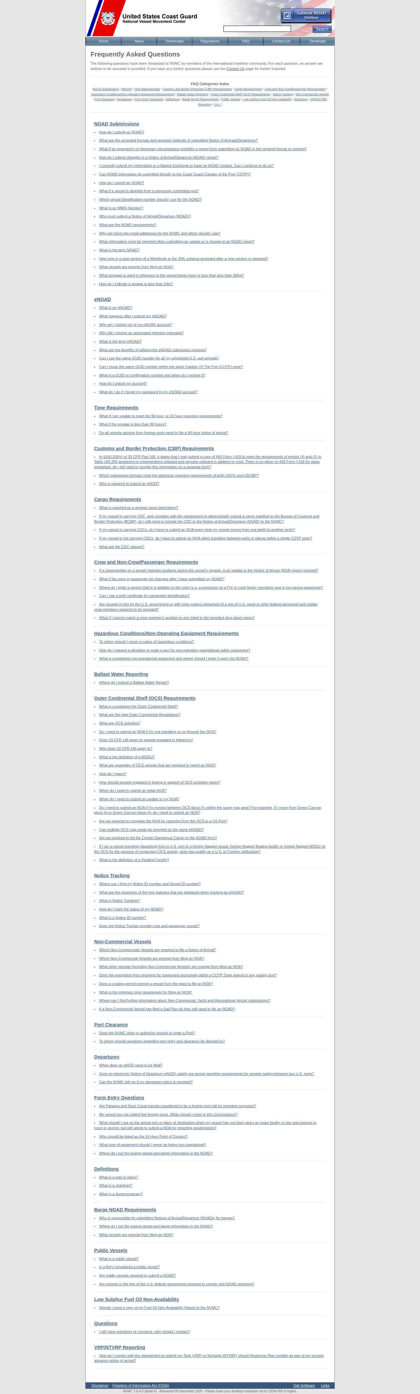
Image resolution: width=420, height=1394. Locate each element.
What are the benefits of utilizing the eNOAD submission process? (152, 350)
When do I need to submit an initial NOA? (132, 790)
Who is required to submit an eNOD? (129, 484)
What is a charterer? (115, 1185)
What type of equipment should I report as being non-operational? (152, 1145)
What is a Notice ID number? (122, 918)
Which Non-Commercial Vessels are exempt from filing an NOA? (151, 958)
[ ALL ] (218, 104)
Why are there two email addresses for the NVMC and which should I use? (159, 233)
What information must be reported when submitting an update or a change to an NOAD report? (176, 241)
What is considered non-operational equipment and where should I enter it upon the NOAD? (173, 658)
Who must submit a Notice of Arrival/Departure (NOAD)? (145, 216)
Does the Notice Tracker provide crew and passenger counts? (149, 926)
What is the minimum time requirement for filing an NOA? (145, 992)
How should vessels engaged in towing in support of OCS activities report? (159, 782)
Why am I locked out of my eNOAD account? (135, 325)
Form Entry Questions (149, 99)
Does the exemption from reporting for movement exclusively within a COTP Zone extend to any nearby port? (188, 975)
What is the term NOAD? (119, 250)
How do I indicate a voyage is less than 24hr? (136, 284)
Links (325, 1385)
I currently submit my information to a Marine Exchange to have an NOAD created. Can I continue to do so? (186, 166)
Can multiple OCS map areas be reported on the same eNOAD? (151, 830)
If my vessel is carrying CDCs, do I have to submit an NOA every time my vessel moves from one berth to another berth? (197, 530)
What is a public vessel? (118, 1259)
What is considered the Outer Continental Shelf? (138, 706)
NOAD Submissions (106, 89)
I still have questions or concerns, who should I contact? (144, 1332)
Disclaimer (100, 1385)
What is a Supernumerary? (121, 1194)
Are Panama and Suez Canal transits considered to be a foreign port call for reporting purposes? (177, 1106)
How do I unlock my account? (123, 383)
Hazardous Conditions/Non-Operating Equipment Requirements (133, 94)
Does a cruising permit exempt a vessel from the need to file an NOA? (156, 984)
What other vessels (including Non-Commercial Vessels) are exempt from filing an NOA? (171, 967)
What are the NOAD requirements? (127, 225)
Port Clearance (105, 99)
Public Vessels (231, 99)
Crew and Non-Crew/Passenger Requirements (295, 89)
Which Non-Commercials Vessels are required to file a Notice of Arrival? (157, 950)
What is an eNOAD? (115, 307)
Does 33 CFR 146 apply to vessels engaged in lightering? (146, 740)
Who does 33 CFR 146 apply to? (125, 748)
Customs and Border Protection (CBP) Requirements (197, 89)
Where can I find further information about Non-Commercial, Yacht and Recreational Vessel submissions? (184, 1000)
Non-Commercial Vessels (312, 94)
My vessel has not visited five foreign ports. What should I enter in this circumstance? (168, 1114)
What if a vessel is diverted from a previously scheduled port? (149, 191)
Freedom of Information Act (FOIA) (141, 1385)
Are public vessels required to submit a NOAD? (137, 1275)
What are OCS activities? (119, 723)
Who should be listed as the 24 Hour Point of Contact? (143, 1136)
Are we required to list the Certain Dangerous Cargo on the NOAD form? (158, 838)
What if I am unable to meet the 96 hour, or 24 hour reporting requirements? (160, 416)
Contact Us (235, 69)
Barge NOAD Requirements (200, 99)
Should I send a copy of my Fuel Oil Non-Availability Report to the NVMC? (159, 1308)
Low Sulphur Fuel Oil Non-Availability (267, 99)
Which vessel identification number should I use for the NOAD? (150, 199)
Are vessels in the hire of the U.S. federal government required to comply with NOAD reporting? (176, 1284)
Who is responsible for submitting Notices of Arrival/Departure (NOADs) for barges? (167, 1218)
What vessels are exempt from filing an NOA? (136, 267)
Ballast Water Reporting (192, 94)
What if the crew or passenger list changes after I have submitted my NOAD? (161, 579)
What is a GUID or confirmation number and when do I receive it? (152, 375)
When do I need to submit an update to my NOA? (139, 799)
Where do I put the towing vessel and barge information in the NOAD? (156, 1153)
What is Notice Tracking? (119, 901)
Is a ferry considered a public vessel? (129, 1267)
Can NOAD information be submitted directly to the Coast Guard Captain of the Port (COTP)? (175, 174)
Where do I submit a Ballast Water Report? (134, 682)
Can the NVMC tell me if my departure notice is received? (146, 1082)
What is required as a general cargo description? (138, 508)
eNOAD (126, 89)
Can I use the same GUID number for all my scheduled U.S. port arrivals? (159, 358)
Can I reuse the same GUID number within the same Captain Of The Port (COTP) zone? (171, 367)
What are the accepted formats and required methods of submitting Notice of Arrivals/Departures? (178, 140)
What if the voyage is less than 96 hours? (132, 424)
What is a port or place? (118, 1177)
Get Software (304, 1385)
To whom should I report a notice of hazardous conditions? (146, 642)
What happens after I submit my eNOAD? (133, 316)
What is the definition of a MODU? (127, 757)
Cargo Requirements (248, 89)
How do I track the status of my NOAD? (131, 909)
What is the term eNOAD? (120, 341)
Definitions (172, 99)
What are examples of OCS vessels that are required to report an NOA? (157, 765)
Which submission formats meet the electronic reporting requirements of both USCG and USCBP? (179, 475)
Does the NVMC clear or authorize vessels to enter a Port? (147, 1033)
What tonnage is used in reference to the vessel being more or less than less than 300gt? (171, 275)
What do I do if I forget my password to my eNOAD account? (148, 392)
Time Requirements (147, 89)
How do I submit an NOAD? (121, 132)
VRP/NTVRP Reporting (119, 1347)
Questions (301, 99)
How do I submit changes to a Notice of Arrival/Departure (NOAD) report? (158, 157)
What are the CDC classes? (121, 547)
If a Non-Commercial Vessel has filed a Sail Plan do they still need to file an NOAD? (167, 1009)
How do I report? (112, 774)
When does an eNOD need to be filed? (130, 1065)
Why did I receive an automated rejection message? (141, 333)
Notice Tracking (283, 94)
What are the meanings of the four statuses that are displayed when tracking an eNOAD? (171, 892)
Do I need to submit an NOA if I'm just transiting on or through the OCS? (157, 732)
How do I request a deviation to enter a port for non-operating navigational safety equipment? (174, 650)
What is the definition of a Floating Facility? (134, 860)
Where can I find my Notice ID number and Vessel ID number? (149, 884)
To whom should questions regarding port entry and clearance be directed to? (162, 1041)
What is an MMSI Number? (121, 208)
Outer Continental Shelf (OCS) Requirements (240, 94)
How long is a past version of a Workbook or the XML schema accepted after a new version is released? (183, 259)
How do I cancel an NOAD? (121, 183)
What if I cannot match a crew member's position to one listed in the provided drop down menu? (177, 618)
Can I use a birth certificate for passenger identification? (144, 596)
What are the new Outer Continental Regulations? (139, 715)
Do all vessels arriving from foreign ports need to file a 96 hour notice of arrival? (163, 433)
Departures (124, 99)
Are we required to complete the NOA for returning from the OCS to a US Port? (163, 821)
